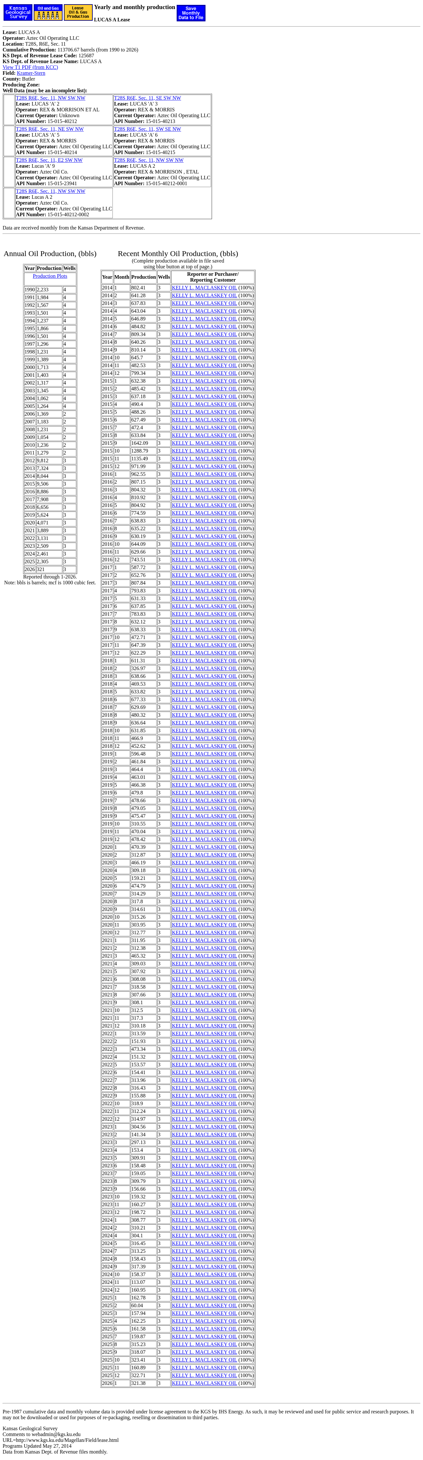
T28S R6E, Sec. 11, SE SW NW (147, 98)
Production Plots (50, 276)
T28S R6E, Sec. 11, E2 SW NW (49, 160)
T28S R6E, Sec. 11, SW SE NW (147, 129)
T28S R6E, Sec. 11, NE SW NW (50, 129)
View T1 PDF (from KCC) (30, 67)
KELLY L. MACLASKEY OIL (204, 287)
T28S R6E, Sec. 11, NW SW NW (50, 98)
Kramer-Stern (31, 73)
